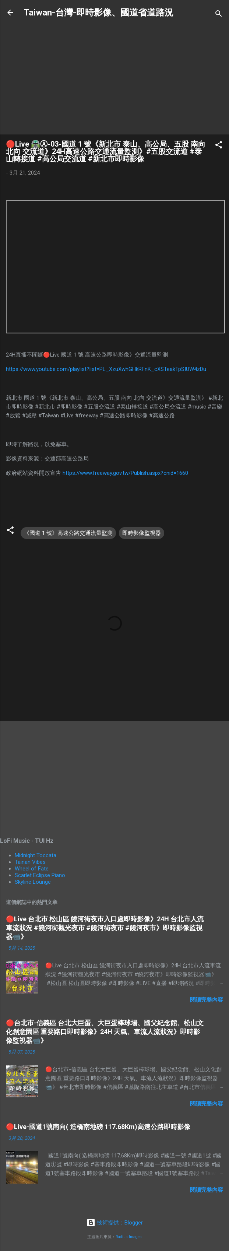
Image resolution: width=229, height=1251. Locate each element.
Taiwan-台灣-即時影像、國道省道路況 (98, 12)
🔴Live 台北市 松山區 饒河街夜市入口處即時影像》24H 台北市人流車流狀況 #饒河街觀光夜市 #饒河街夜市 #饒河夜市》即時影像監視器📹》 (105, 927)
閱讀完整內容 (206, 999)
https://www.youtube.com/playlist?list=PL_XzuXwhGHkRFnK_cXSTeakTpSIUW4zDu (106, 369)
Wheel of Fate (32, 868)
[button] (218, 146)
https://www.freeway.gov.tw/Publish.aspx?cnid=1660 (125, 473)
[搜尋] (218, 15)
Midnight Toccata (35, 855)
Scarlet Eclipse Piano (40, 875)
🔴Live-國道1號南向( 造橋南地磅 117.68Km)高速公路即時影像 (98, 1127)
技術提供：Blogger (115, 1222)
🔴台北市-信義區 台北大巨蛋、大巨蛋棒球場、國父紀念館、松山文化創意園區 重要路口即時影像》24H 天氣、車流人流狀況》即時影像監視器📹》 (105, 1031)
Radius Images (129, 1236)
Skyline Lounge (33, 882)
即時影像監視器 (141, 533)
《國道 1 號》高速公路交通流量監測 (68, 533)
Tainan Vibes (30, 862)
